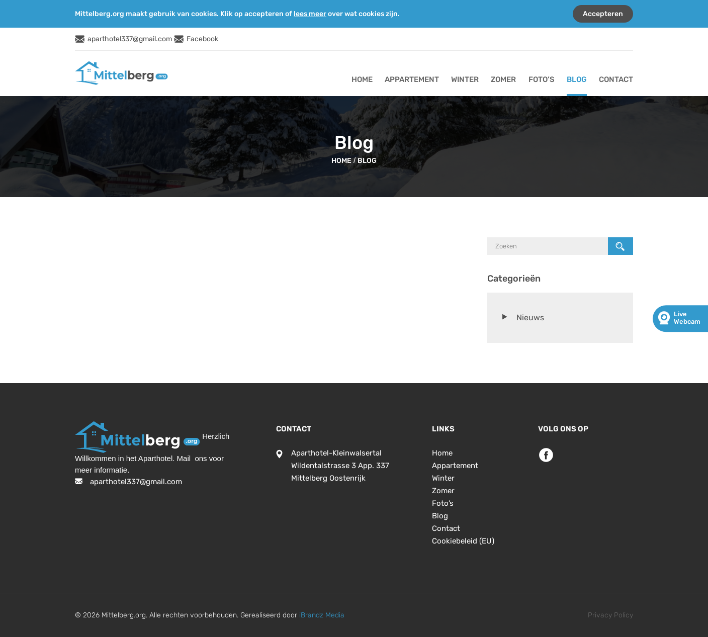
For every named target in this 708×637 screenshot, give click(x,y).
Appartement (412, 79)
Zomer (503, 79)
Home (362, 79)
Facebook (202, 39)
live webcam (687, 317)
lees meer (310, 14)
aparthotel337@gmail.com (129, 39)
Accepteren (603, 14)
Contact (616, 79)
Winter (465, 79)
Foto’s (541, 79)
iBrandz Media (321, 615)
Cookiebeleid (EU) (463, 540)
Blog (577, 79)
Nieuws (530, 317)
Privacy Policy (610, 615)
